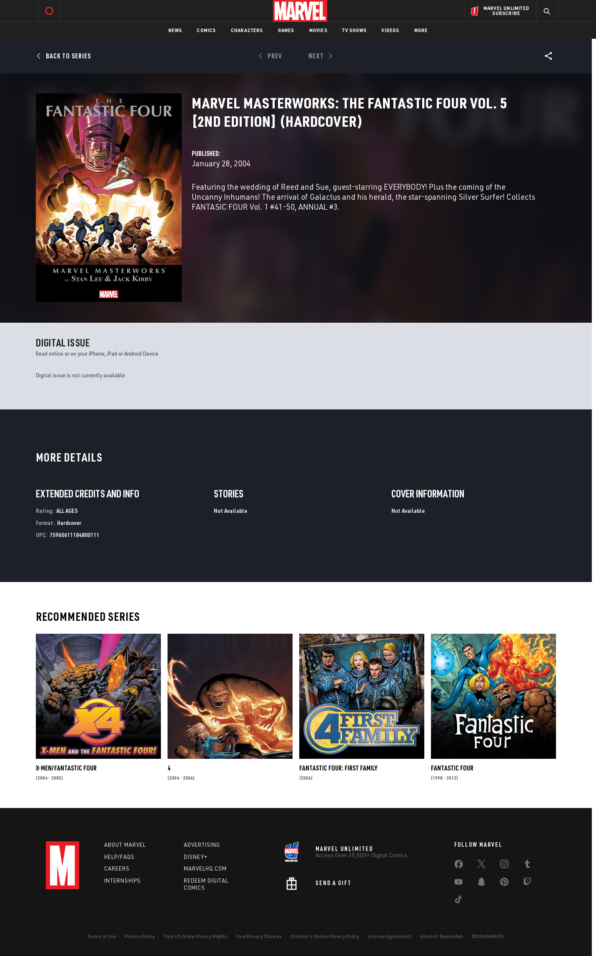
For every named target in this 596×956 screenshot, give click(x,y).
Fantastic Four (452, 768)
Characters (247, 30)
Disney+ (196, 856)
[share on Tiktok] (458, 901)
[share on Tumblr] (527, 865)
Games (286, 30)
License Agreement (389, 936)
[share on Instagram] (504, 865)
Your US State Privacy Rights (195, 936)
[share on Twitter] (481, 865)
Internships (122, 880)
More (421, 30)
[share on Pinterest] (504, 883)
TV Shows (354, 30)
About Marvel (125, 844)
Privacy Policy (140, 936)
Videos (390, 30)
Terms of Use (101, 936)
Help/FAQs (119, 856)
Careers (117, 868)
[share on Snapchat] (481, 883)
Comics (206, 30)
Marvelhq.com (205, 868)
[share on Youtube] (458, 883)
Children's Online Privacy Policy (324, 936)
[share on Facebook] (458, 866)
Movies (318, 30)
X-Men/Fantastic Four (66, 768)
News (175, 30)
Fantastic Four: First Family (338, 768)
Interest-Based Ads (441, 936)
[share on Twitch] (527, 883)
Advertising (202, 844)
